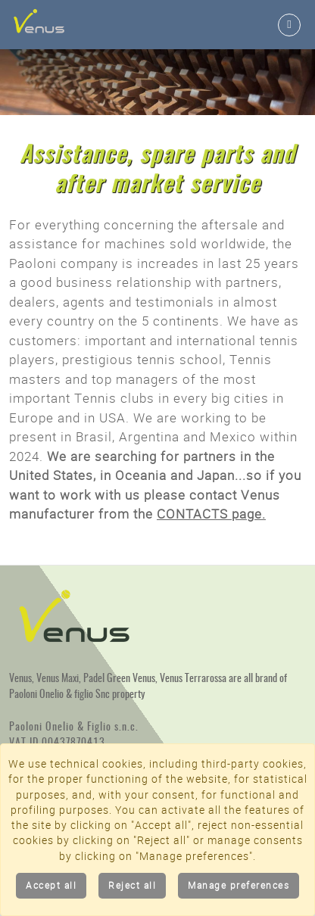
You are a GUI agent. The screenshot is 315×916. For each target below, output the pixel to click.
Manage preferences (238, 885)
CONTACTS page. (211, 514)
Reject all (132, 885)
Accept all (51, 885)
